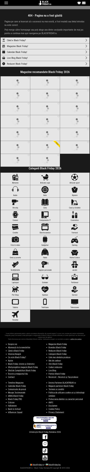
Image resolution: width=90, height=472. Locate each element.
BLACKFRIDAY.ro (46, 3)
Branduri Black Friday (57, 347)
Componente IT (45, 216)
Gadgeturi (45, 241)
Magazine (45, 46)
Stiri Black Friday (56, 364)
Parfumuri (74, 278)
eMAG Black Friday (15, 396)
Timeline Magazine (16, 382)
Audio (15, 191)
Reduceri (45, 64)
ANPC (51, 402)
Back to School (14, 409)
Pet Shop (15, 291)
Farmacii (74, 229)
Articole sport (74, 179)
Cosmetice (74, 216)
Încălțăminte (15, 266)
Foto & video (15, 241)
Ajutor (10, 360)
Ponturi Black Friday (57, 373)
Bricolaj (15, 204)
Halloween (12, 405)
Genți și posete (15, 253)
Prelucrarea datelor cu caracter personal (66, 399)
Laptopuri (15, 278)
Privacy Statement (56, 412)
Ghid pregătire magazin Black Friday (23, 367)
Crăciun (11, 402)
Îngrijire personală (45, 266)
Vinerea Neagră (14, 354)
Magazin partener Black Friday (61, 386)
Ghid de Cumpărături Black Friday (22, 370)
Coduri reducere (55, 367)
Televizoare (74, 303)
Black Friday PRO (15, 399)
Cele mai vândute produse (59, 357)
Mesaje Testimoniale (16, 392)
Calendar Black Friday (17, 386)
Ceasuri (15, 216)
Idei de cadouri (55, 360)
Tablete (15, 303)
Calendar (45, 52)
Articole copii (45, 179)
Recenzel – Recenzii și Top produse (63, 377)
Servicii (74, 291)
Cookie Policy (54, 409)
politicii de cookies (76, 339)
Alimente (15, 179)
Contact (11, 377)
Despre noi (12, 344)
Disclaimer (53, 405)
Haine (45, 253)
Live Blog (45, 58)
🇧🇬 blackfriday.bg (53, 464)
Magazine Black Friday (58, 344)
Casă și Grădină (74, 204)
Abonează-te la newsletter (19, 347)
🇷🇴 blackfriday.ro (37, 464)
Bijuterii (74, 191)
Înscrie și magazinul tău (18, 373)
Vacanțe (15, 316)
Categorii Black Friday (58, 354)
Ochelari (45, 278)
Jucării (74, 266)
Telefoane (45, 303)
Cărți (45, 204)
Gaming (74, 241)
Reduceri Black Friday (58, 350)
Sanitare (45, 291)
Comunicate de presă (17, 389)
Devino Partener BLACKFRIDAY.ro (62, 382)
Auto (45, 191)
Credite (15, 229)
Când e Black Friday (16, 350)
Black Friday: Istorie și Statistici (21, 364)
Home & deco (74, 253)
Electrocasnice (45, 229)
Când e (45, 40)
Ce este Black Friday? (17, 357)
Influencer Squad (15, 412)
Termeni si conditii (56, 389)
